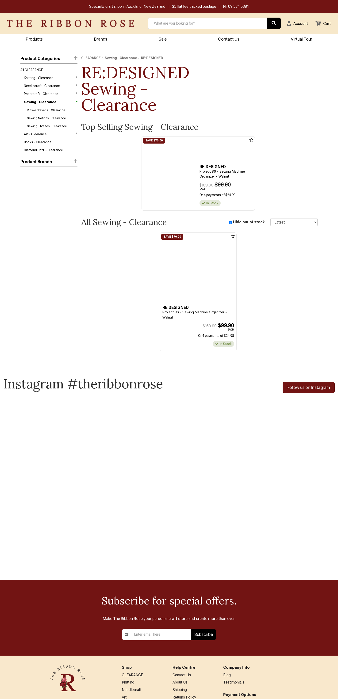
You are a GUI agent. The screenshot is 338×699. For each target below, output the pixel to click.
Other (126, 663)
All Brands (130, 670)
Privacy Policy (184, 624)
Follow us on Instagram (309, 388)
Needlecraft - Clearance (50, 87)
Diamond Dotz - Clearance (43, 154)
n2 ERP (314, 691)
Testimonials (233, 601)
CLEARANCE (91, 58)
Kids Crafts (131, 655)
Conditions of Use (187, 632)
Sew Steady (29, 254)
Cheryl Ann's (29, 203)
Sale (163, 39)
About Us (180, 601)
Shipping (180, 609)
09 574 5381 (238, 6)
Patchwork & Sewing (139, 640)
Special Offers (133, 678)
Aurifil (24, 178)
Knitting (128, 601)
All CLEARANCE (31, 70)
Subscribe (203, 552)
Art (124, 616)
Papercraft (130, 624)
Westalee (27, 270)
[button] (296, 24)
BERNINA (129, 632)
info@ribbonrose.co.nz (68, 642)
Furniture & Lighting (138, 647)
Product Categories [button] (48, 58)
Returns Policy (184, 616)
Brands (100, 39)
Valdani (25, 262)
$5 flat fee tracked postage (194, 6)
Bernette (26, 195)
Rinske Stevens (31, 245)
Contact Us (228, 39)
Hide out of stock (249, 222)
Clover (25, 212)
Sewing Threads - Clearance (47, 129)
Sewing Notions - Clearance (46, 120)
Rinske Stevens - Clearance (46, 112)
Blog (227, 593)
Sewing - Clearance (50, 104)
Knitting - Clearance (50, 78)
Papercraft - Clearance (50, 95)
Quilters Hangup (32, 229)
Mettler (25, 187)
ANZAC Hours (184, 653)
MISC (24, 220)
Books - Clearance (37, 146)
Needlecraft (131, 609)
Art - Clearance (50, 137)
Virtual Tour (182, 661)
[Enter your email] (161, 553)
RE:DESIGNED (31, 237)
